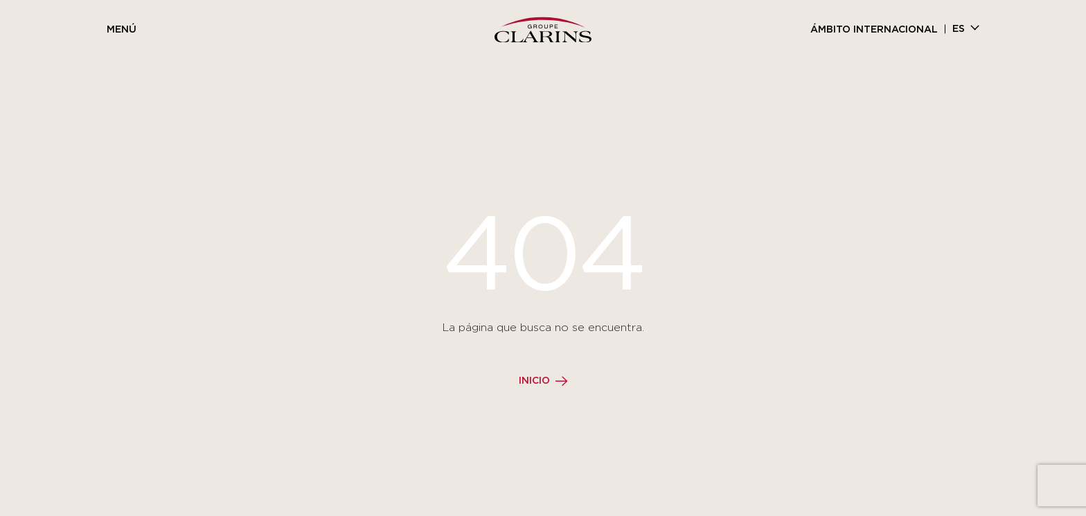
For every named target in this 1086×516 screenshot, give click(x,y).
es (958, 29)
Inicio (534, 381)
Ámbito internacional (874, 30)
